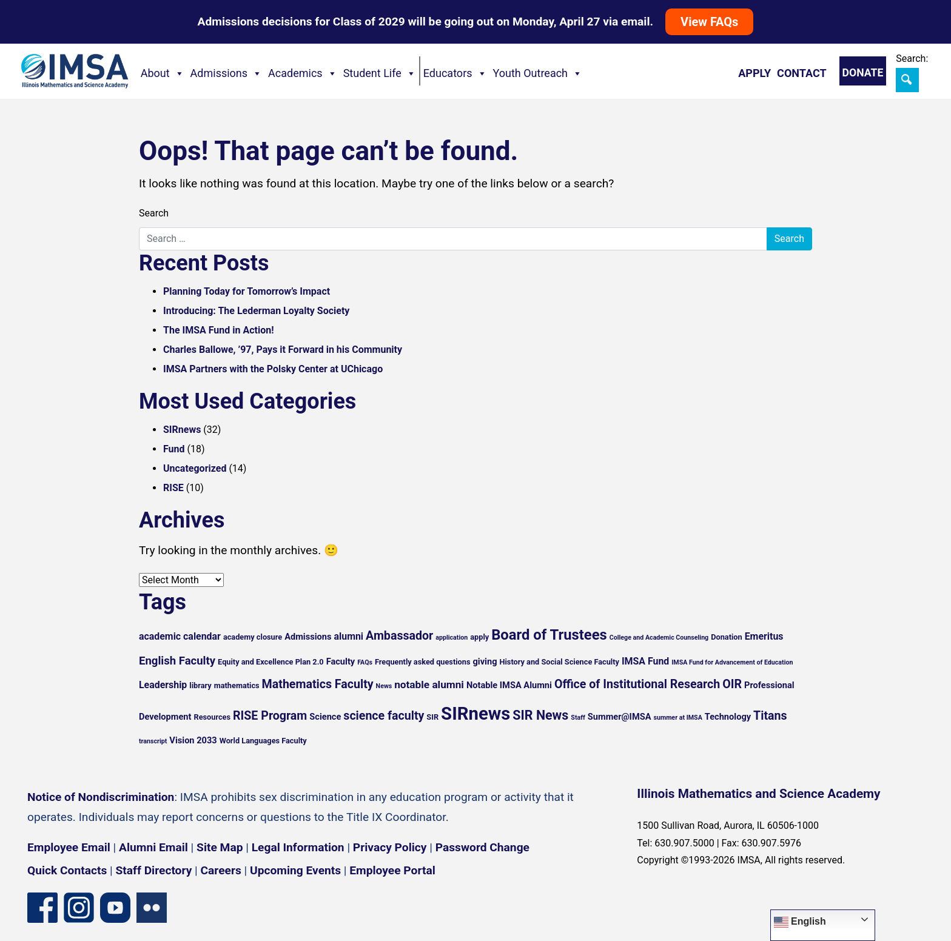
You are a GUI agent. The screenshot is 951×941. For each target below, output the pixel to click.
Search (154, 213)
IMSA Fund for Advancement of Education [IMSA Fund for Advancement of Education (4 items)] (732, 662)
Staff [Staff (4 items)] (578, 718)
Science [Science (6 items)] (325, 716)
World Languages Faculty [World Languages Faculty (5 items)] (263, 740)
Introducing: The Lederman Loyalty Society (256, 310)
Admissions (226, 73)
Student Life (379, 73)
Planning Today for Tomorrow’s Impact (246, 291)
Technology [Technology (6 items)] (728, 716)
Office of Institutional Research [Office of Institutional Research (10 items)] (637, 684)
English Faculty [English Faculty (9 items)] (177, 661)
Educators (455, 73)
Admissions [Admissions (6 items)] (307, 636)
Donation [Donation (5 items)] (726, 636)
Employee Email (68, 847)
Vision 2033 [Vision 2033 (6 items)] (193, 740)
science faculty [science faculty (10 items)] (383, 716)
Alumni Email (153, 847)
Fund (174, 449)
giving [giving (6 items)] (484, 661)
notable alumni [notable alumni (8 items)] (429, 684)
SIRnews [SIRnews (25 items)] (475, 713)
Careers (221, 870)
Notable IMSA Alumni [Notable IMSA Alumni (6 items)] (509, 685)
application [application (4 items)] (451, 637)
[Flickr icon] (151, 907)
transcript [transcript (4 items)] (153, 741)
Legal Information (298, 847)
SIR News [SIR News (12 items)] (540, 715)
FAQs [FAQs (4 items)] (364, 662)
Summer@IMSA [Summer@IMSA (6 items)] (619, 716)
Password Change (482, 847)
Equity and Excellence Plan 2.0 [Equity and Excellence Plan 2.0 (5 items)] (271, 661)
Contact (801, 73)
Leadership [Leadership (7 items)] (163, 685)
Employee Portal (392, 870)
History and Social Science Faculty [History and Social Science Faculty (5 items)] (559, 661)
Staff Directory (154, 870)
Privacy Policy (390, 847)
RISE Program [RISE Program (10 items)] (270, 716)
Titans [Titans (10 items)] (770, 716)
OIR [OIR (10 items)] (732, 684)
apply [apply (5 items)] (479, 636)
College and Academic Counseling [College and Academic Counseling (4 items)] (659, 637)
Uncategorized (194, 468)
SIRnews (182, 429)
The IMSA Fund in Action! (218, 330)
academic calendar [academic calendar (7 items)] (180, 636)
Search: (912, 58)
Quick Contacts (67, 870)
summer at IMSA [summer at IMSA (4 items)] (677, 718)
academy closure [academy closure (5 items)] (252, 636)
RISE (173, 488)
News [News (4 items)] (384, 686)
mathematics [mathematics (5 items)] (237, 685)
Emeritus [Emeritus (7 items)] (764, 636)
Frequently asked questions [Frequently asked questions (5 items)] (423, 661)
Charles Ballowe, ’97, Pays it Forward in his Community (282, 349)
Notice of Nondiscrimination (100, 797)
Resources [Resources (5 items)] (211, 717)
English (800, 922)
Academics (302, 73)
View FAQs (709, 22)
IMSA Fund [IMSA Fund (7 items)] (645, 661)
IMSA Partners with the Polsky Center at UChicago (273, 369)
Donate (863, 73)
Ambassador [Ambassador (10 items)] (399, 636)
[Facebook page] (42, 907)
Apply (754, 73)
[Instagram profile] (79, 907)
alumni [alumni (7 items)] (349, 636)
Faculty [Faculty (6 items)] (340, 661)
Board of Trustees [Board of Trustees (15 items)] (549, 634)
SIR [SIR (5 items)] (432, 717)
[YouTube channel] (115, 907)
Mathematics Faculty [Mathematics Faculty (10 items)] (318, 684)
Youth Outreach (538, 73)
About (162, 73)
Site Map (220, 847)
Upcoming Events (295, 870)
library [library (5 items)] (200, 685)
